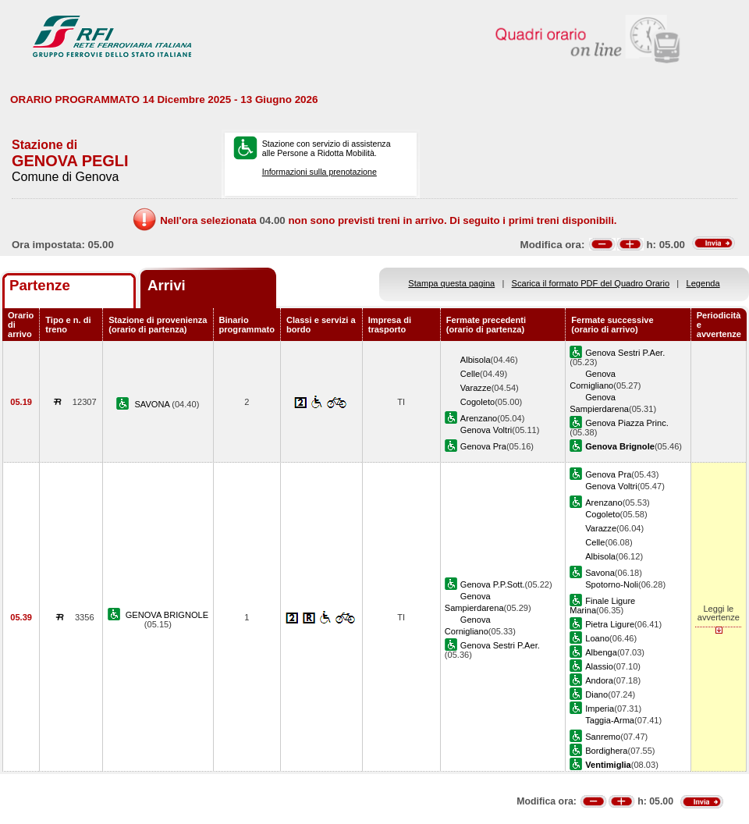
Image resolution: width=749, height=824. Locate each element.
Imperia (599, 708)
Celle (470, 373)
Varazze (476, 387)
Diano (596, 694)
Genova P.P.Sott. (492, 584)
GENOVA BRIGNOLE (167, 615)
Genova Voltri (486, 430)
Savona (600, 572)
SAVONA (153, 404)
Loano (597, 638)
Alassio (599, 666)
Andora (599, 680)
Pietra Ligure (609, 624)
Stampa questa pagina (451, 283)
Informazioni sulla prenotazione (319, 171)
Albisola (475, 359)
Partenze (39, 285)
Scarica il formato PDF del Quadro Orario (591, 283)
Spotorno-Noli (611, 584)
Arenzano (478, 418)
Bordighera (606, 750)
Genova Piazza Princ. (627, 423)
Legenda (703, 283)
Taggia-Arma (609, 720)
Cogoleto (477, 402)
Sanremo (602, 736)
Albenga (601, 652)
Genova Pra (483, 446)
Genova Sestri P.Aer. (625, 352)
